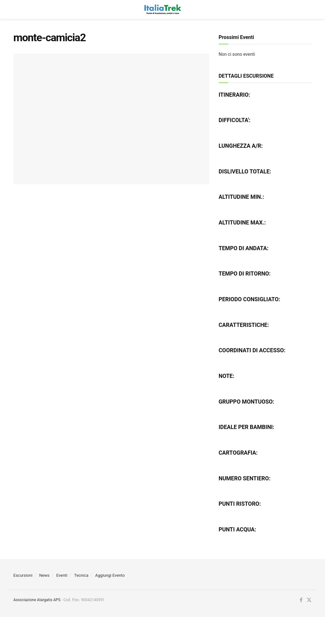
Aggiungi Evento (110, 575)
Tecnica (81, 575)
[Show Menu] (16, 9)
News (44, 575)
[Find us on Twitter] (309, 600)
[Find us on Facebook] (301, 600)
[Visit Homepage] (162, 9)
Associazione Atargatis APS (36, 600)
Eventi (61, 575)
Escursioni (22, 575)
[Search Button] (308, 9)
